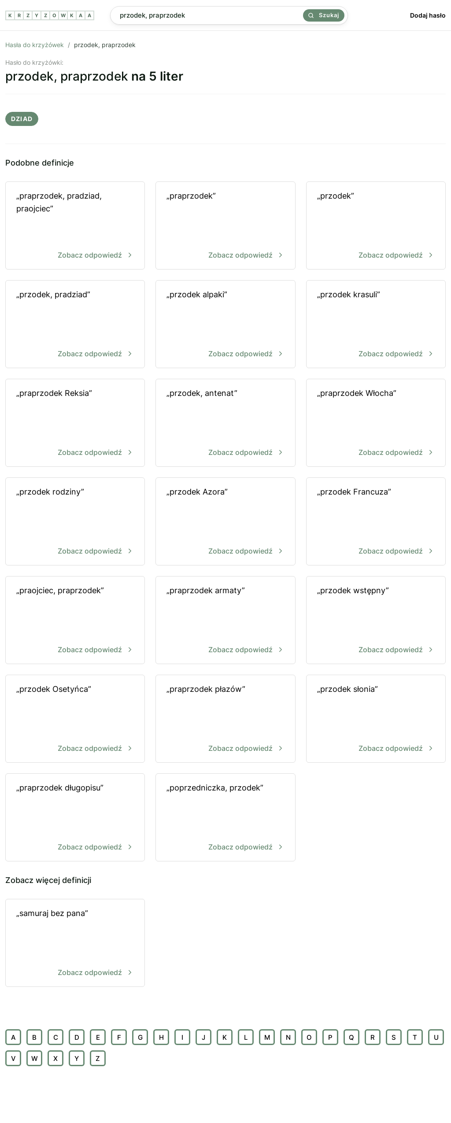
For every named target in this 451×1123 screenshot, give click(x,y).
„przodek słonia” (376, 719)
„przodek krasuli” (376, 325)
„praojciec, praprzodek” (75, 621)
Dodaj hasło (428, 15)
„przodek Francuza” (376, 522)
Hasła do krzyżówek (34, 44)
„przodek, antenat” (225, 423)
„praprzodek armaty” (225, 621)
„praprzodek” (225, 226)
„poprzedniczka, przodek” (225, 818)
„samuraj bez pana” (75, 944)
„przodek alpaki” (225, 325)
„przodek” (376, 226)
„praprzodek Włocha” (376, 423)
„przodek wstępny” (376, 621)
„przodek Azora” (225, 522)
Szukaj (323, 14)
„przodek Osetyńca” (75, 719)
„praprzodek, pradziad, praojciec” (75, 226)
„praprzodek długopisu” (75, 818)
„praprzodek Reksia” (75, 423)
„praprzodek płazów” (225, 719)
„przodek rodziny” (75, 522)
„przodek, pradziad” (75, 325)
